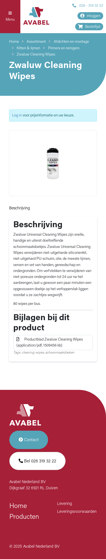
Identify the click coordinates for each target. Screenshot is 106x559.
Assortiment (36, 42)
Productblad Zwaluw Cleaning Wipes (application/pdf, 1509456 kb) (50, 342)
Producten (24, 517)
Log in (17, 115)
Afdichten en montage (71, 42)
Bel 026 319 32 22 (37, 461)
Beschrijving (19, 208)
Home (14, 42)
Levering (64, 504)
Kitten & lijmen (28, 48)
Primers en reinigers (63, 48)
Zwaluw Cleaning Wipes (36, 54)
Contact (29, 439)
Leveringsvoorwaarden (77, 512)
